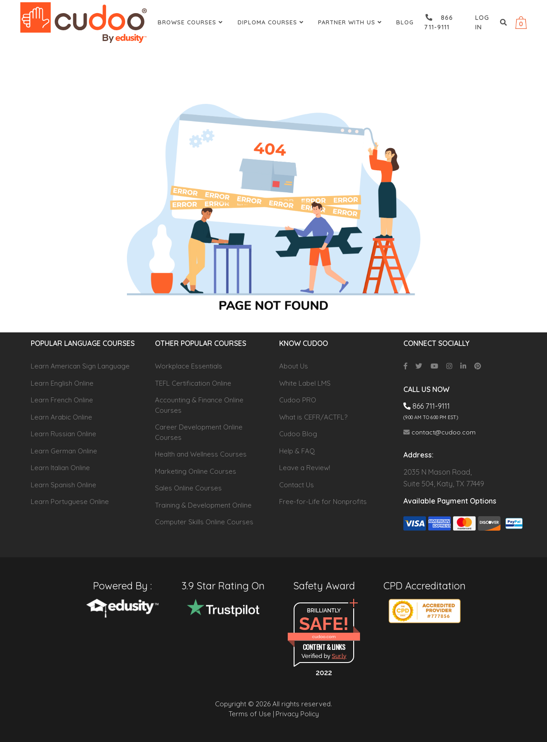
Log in (482, 22)
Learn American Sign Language (80, 366)
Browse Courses (191, 22)
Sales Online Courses (188, 488)
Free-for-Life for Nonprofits (323, 501)
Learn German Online (64, 451)
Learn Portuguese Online (70, 501)
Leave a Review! (304, 467)
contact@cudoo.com (439, 432)
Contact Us (296, 485)
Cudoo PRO (297, 400)
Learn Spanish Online (63, 485)
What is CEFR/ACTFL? (313, 417)
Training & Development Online (203, 505)
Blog (405, 22)
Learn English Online (62, 383)
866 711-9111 (438, 22)
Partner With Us (351, 22)
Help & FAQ (297, 451)
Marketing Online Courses (195, 471)
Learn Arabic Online (61, 417)
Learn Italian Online (60, 467)
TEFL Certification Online (193, 383)
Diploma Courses (272, 22)
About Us (293, 366)
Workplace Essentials (188, 366)
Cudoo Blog (298, 433)
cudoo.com (324, 636)
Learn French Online (62, 400)
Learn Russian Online (63, 433)
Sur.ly (339, 656)
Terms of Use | (251, 713)
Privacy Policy (297, 713)
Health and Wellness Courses (201, 454)
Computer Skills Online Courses (204, 522)
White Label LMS (305, 383)
